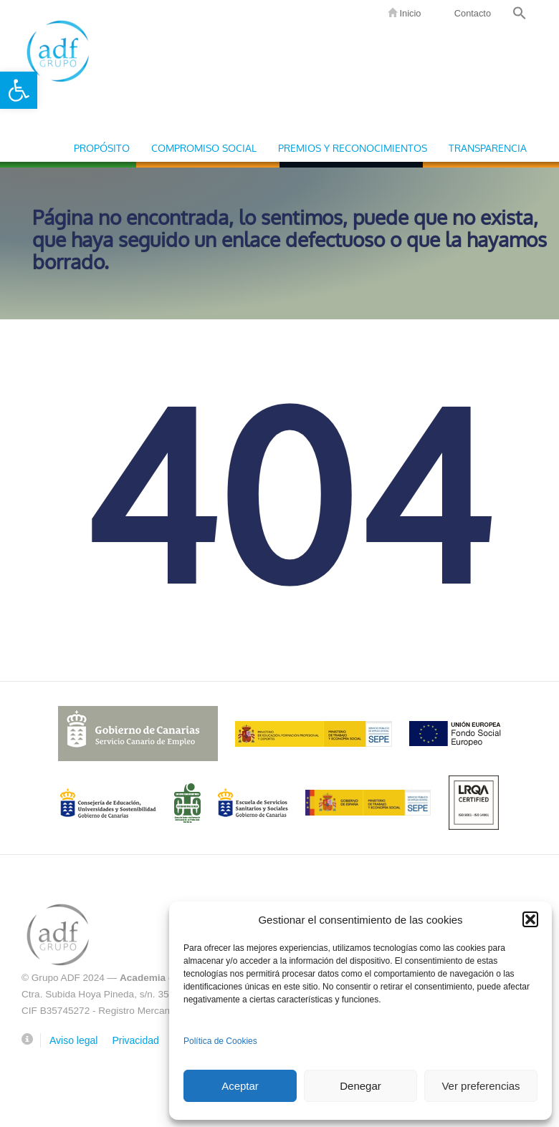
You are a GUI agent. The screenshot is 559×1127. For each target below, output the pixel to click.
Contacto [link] (471, 13)
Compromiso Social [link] (204, 148)
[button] (530, 919)
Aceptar (240, 1086)
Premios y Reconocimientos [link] (352, 148)
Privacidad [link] (135, 1040)
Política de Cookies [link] (220, 1041)
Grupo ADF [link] (57, 50)
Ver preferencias (480, 1086)
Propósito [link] (102, 148)
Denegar (360, 1086)
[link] (18, 90)
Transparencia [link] (488, 148)
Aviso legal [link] (73, 1040)
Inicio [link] (404, 13)
